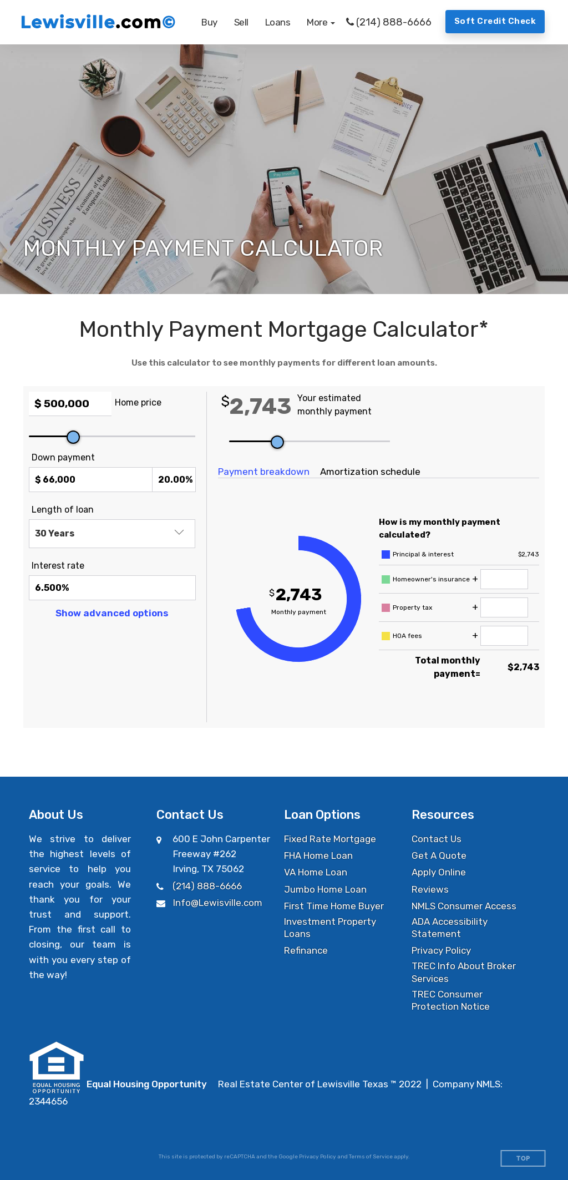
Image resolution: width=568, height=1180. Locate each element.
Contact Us (437, 838)
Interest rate (58, 565)
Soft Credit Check (495, 21)
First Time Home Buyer (334, 905)
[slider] (73, 437)
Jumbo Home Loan (325, 889)
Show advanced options (112, 613)
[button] (320, 22)
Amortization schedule (370, 471)
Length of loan (63, 509)
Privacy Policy (441, 950)
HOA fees (407, 636)
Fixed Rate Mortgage (330, 838)
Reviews (430, 889)
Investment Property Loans (330, 927)
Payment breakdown (264, 471)
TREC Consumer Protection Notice (451, 1000)
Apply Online (439, 872)
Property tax (412, 607)
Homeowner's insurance (431, 579)
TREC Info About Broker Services (464, 972)
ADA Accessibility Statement (450, 927)
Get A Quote (439, 855)
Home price (138, 402)
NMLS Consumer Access (464, 905)
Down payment (63, 457)
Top (523, 1158)
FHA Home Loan (318, 855)
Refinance (306, 950)
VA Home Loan (315, 872)
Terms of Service (371, 1156)
